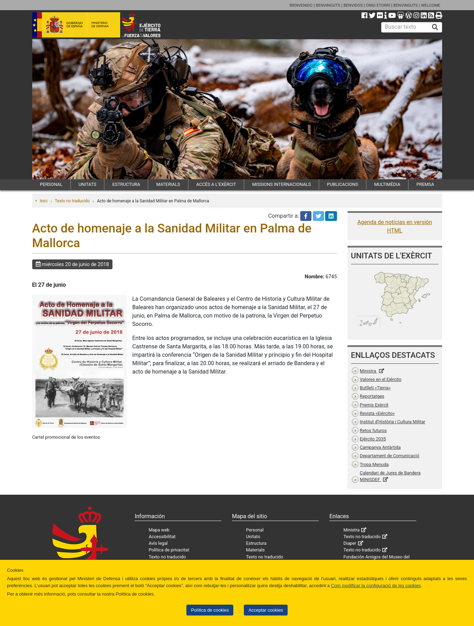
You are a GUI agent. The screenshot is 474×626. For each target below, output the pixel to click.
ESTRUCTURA (126, 184)
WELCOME (430, 5)
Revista (377, 413)
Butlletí (375, 387)
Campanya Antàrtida (380, 447)
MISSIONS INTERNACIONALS (281, 184)
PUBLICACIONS (342, 184)
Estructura (256, 543)
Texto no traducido (72, 201)
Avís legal (158, 543)
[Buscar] (435, 27)
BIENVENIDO (300, 5)
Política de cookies (210, 610)
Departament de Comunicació (389, 455)
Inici (44, 201)
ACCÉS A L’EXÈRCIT (216, 184)
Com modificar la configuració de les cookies (376, 585)
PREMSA (425, 184)
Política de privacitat (169, 549)
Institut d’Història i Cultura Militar (392, 421)
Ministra (368, 371)
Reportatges (372, 396)
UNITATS (87, 184)
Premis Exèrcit (374, 405)
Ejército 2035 (373, 438)
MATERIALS (168, 184)
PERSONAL (51, 184)
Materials (255, 549)
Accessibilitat (162, 536)
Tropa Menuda (374, 464)
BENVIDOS (353, 5)
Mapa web (159, 530)
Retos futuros (373, 430)
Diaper (349, 543)
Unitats (253, 536)
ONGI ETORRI (378, 5)
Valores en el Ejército (380, 379)
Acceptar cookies (265, 610)
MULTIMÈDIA (387, 184)
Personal (254, 530)
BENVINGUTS (328, 5)
